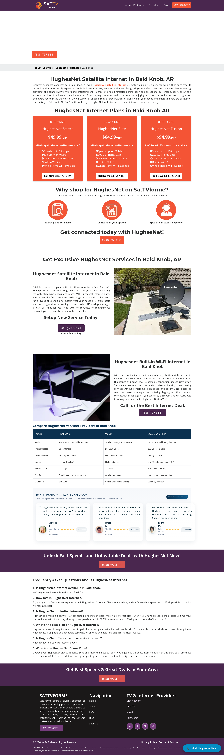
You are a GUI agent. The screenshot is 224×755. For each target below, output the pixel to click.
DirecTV (131, 706)
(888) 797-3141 (45, 54)
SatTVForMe (43, 67)
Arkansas (74, 67)
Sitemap (93, 723)
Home (128, 5)
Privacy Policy (149, 742)
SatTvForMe (48, 742)
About (92, 706)
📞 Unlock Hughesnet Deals (202, 748)
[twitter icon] (130, 726)
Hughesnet (60, 67)
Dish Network (134, 700)
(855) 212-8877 (182, 5)
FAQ (91, 712)
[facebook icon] (137, 726)
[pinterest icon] (152, 726)
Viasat (130, 712)
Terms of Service (168, 742)
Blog (166, 5)
